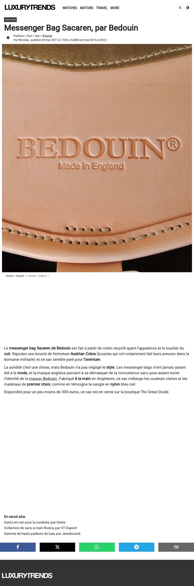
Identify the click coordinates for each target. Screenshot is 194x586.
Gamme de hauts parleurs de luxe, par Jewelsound (42, 534)
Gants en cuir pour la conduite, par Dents (34, 522)
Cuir (29, 36)
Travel (102, 8)
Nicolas (24, 40)
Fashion (18, 36)
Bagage (47, 36)
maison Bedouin (43, 378)
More (114, 8)
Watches (69, 8)
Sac (37, 36)
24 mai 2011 (49, 40)
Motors (86, 8)
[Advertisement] (97, 315)
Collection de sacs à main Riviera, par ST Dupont (40, 528)
